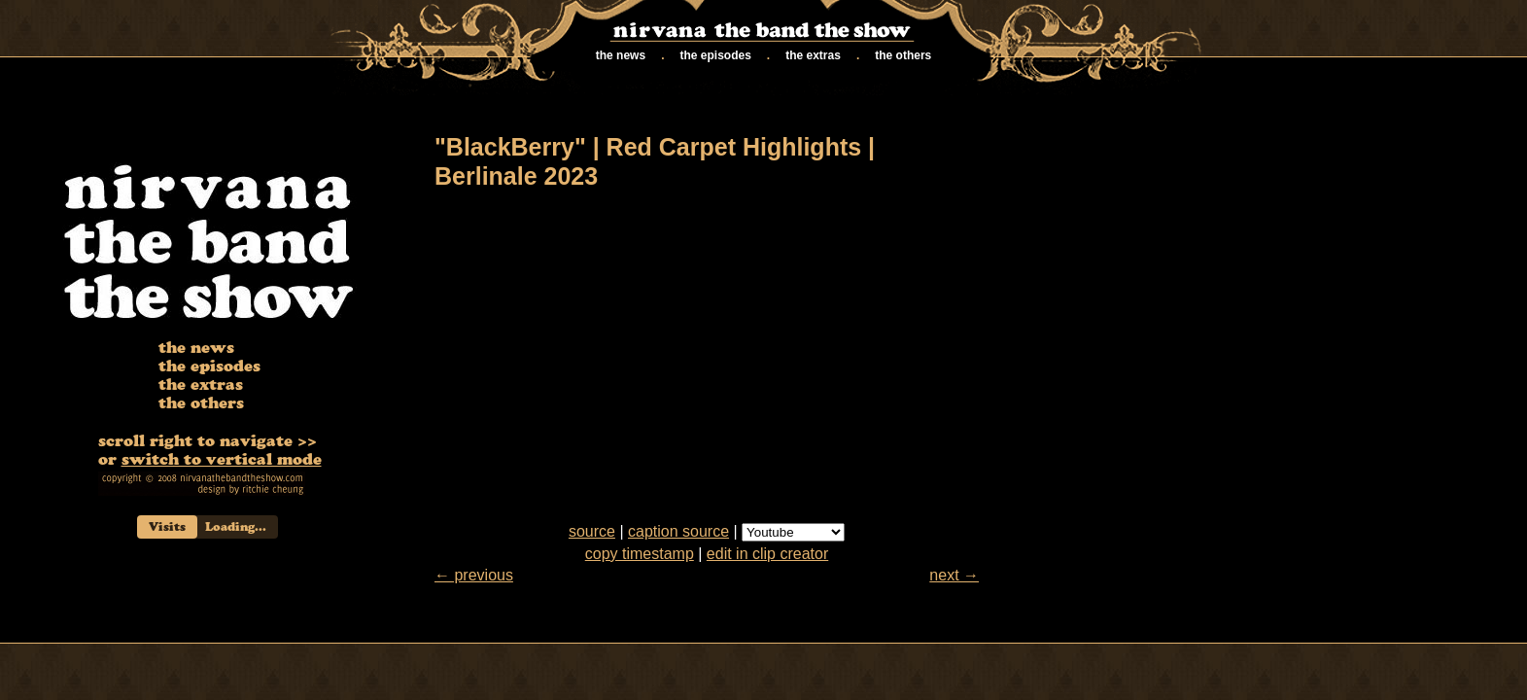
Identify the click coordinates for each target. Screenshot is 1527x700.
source (592, 531)
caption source (678, 531)
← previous (473, 575)
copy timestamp (639, 553)
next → (954, 575)
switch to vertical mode (221, 462)
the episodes (712, 55)
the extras (810, 55)
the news (617, 55)
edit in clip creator (767, 553)
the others (901, 55)
